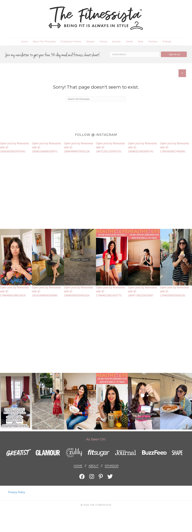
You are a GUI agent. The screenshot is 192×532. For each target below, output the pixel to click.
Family (129, 41)
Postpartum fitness (71, 41)
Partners (152, 41)
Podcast (166, 41)
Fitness (103, 41)
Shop (140, 41)
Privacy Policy (16, 492)
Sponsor (116, 41)
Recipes (90, 41)
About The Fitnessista (44, 41)
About (93, 465)
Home (24, 41)
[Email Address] (134, 54)
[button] (174, 54)
